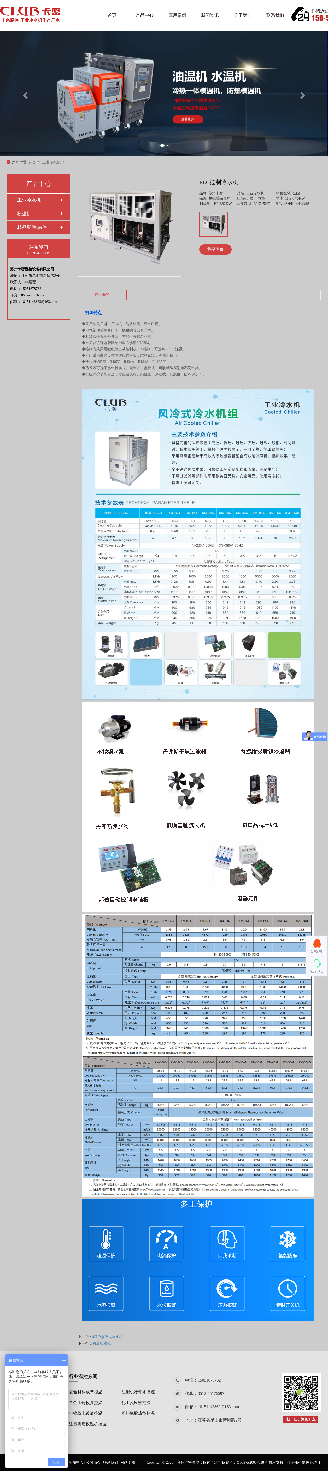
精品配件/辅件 (32, 227)
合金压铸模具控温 (85, 1402)
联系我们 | (111, 1462)
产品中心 (145, 15)
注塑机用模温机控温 (88, 1424)
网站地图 (127, 1462)
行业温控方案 (83, 1376)
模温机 (24, 213)
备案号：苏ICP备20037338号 (245, 1462)
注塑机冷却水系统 (138, 1392)
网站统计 (313, 1462)
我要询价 (215, 249)
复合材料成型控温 (85, 1392)
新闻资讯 (210, 15)
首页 (112, 15)
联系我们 (275, 15)
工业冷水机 (52, 162)
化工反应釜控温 (136, 1402)
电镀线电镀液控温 (85, 1413)
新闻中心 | (77, 1462)
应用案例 (177, 15)
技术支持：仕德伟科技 (287, 1462)
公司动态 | (94, 1462)
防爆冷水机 (101, 1343)
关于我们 (242, 15)
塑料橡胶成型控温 (138, 1413)
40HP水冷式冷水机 (107, 1337)
